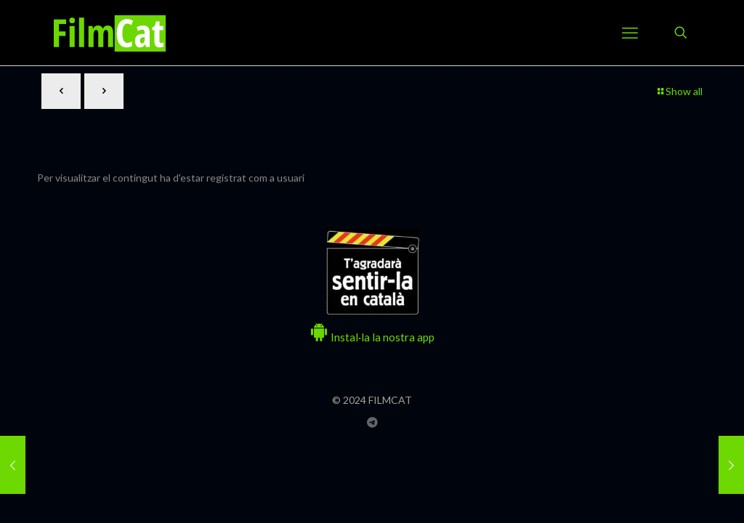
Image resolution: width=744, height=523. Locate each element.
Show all (679, 91)
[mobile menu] (630, 32)
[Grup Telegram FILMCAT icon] (372, 422)
